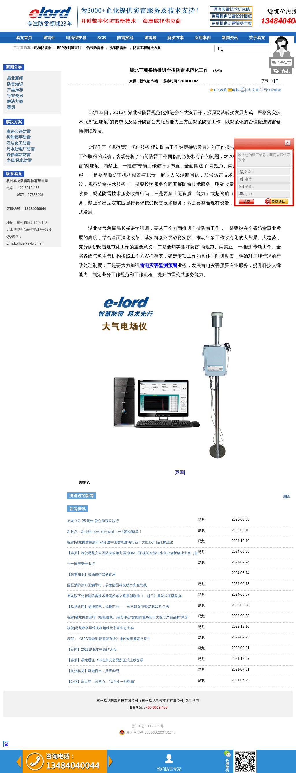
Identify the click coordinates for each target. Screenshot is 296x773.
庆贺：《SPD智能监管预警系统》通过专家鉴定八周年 (109, 639)
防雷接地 (125, 37)
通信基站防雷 (18, 154)
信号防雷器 (95, 48)
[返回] (180, 472)
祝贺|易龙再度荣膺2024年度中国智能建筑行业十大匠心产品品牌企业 (120, 542)
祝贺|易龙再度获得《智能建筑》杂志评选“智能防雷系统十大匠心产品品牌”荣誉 (128, 617)
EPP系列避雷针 (69, 48)
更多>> (283, 510)
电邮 (233, 90)
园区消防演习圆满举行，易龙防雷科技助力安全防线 (107, 585)
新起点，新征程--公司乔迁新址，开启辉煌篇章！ (105, 532)
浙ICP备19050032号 (148, 726)
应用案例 (203, 37)
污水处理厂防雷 (20, 148)
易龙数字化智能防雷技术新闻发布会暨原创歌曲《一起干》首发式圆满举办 (124, 596)
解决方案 (175, 37)
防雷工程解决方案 (146, 48)
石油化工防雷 (18, 143)
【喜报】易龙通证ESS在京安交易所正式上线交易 (105, 660)
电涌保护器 (76, 37)
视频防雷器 (118, 48)
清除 (286, 496)
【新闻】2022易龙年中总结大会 (92, 649)
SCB (101, 37)
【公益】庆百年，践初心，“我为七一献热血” (101, 681)
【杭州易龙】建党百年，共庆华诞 (93, 671)
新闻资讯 (230, 37)
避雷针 (49, 37)
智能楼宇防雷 (18, 137)
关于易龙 (257, 37)
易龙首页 (24, 37)
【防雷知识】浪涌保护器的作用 (91, 574)
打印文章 (249, 90)
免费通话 (278, 201)
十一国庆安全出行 (81, 564)
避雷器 (150, 37)
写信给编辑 (270, 90)
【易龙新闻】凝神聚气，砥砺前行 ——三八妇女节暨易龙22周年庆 (118, 607)
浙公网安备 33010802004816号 (150, 732)
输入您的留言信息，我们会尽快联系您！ (265, 160)
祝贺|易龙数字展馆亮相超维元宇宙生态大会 (101, 628)
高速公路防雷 (18, 131)
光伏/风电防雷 (19, 160)
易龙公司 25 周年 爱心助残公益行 (93, 521)
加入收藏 (218, 90)
